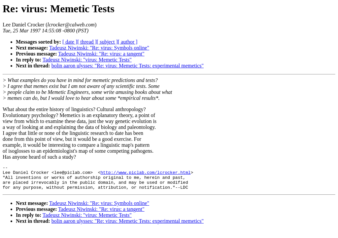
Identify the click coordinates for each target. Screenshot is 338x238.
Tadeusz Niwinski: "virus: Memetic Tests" (87, 59)
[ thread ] (87, 42)
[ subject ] (107, 42)
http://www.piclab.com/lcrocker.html (145, 174)
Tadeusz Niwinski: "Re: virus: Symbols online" (99, 48)
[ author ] (128, 42)
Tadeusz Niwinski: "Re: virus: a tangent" (101, 54)
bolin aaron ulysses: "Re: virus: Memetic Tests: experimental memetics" (127, 65)
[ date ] (69, 42)
